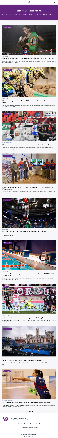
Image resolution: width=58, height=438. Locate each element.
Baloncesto (7, 200)
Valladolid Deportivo (7, 142)
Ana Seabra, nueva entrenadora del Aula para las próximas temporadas (26, 403)
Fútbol (6, 286)
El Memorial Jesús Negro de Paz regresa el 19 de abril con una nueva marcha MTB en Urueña (28, 188)
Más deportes (7, 27)
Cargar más (29, 411)
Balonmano (7, 113)
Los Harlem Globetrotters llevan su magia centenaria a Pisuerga (24, 231)
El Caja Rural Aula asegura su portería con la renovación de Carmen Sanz (26, 145)
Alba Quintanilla (6, 315)
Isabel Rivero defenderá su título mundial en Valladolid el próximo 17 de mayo (28, 58)
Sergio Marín (5, 56)
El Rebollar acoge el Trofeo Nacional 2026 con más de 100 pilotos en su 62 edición (27, 101)
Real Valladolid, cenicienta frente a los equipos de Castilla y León (24, 318)
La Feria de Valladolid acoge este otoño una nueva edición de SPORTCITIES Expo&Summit (28, 274)
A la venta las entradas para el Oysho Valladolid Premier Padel (23, 360)
